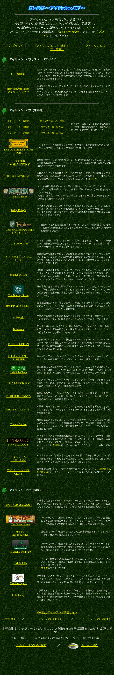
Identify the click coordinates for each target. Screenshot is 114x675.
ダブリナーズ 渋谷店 (52, 127)
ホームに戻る (89, 645)
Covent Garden (18, 424)
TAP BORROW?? (18, 243)
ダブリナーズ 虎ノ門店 (52, 121)
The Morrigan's (18, 582)
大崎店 (55, 445)
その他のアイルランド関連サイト (57, 612)
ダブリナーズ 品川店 (52, 133)
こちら (87, 27)
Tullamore (18, 329)
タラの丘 (18, 317)
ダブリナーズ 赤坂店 (18, 133)
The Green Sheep (20, 523)
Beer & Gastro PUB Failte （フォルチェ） (20, 230)
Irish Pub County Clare (18, 383)
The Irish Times (18, 195)
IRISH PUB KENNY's (18, 396)
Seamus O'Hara (18, 274)
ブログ (44, 568)
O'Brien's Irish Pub (20, 550)
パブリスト (16, 45)
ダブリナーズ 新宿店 (18, 121)
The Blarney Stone (18, 294)
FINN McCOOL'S (18, 444)
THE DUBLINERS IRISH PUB (18, 151)
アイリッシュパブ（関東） (95, 619)
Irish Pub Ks (20, 563)
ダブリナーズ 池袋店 (18, 127)
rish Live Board (69, 32)
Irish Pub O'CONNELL (18, 305)
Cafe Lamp (18, 595)
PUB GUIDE (18, 74)
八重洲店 (101, 468)
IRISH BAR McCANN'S (18, 505)
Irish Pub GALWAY (18, 409)
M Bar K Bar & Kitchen (20, 533)
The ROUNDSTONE (18, 176)
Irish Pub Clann (18, 371)
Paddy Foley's (18, 210)
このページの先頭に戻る (31, 645)
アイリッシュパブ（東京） (53, 45)
